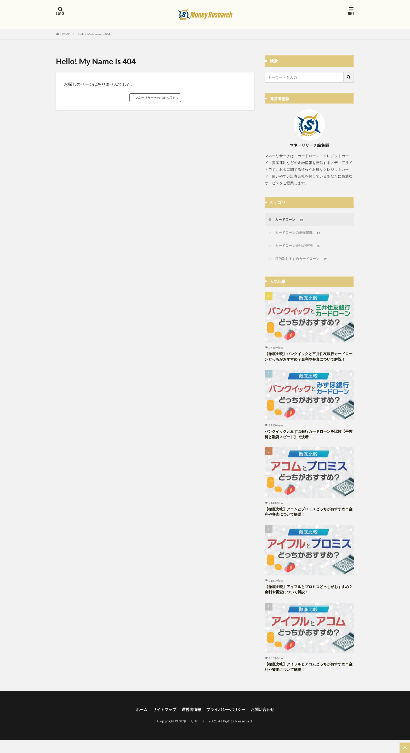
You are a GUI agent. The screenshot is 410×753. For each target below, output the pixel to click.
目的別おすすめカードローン (303, 261)
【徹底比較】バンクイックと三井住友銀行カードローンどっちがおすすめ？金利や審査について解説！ (308, 362)
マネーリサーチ (192, 734)
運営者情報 (190, 722)
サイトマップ (162, 722)
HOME (65, 34)
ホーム (138, 722)
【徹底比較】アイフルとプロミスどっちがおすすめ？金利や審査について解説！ (308, 600)
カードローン (290, 220)
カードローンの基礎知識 (299, 233)
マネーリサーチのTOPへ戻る (155, 98)
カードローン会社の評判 (299, 247)
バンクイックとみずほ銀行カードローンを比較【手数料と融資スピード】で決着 (306, 443)
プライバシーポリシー (227, 722)
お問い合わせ (265, 722)
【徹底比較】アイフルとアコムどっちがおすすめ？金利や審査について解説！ (306, 679)
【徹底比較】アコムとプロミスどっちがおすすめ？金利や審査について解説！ (306, 522)
